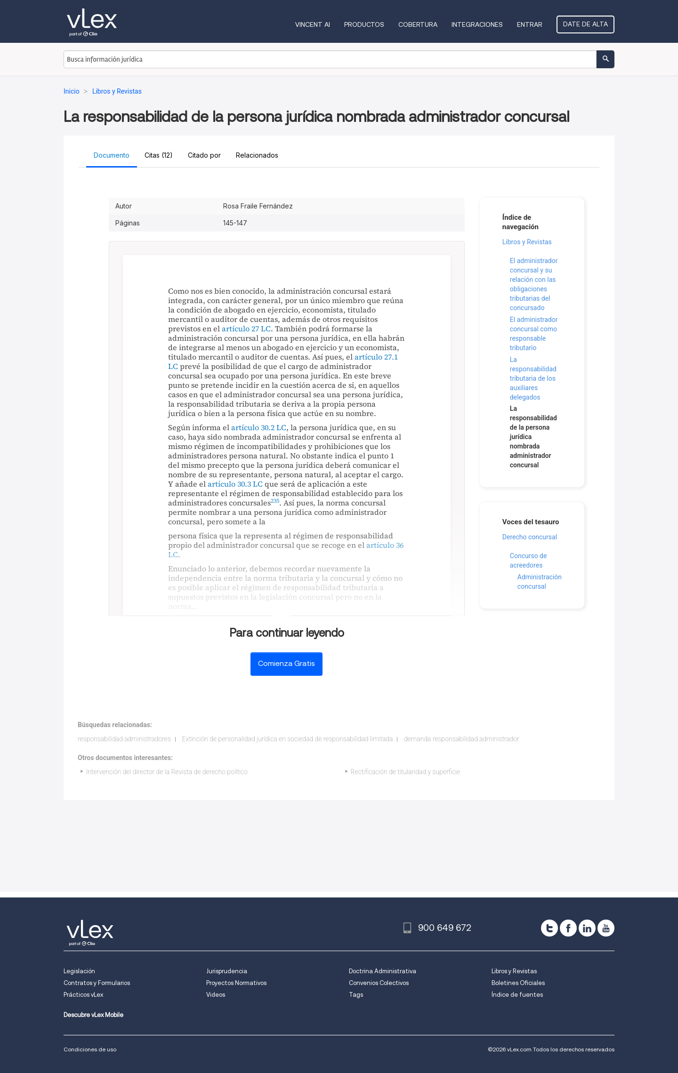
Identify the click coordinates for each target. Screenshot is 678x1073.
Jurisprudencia (226, 971)
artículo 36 (385, 545)
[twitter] (549, 928)
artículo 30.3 (229, 484)
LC (266, 328)
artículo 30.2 (252, 427)
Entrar (529, 24)
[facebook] (568, 928)
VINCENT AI (312, 24)
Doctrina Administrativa (382, 971)
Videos (215, 994)
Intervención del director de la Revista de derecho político (167, 772)
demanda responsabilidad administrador (461, 739)
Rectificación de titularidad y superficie (405, 772)
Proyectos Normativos (236, 982)
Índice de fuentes (517, 994)
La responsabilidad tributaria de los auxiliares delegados (533, 378)
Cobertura (417, 24)
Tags (356, 994)
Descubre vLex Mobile (93, 1014)
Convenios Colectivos (379, 982)
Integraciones (477, 24)
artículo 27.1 (376, 357)
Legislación (79, 971)
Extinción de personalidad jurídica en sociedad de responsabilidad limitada (287, 739)
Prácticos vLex (83, 994)
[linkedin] (587, 928)
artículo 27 (240, 328)
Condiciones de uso (90, 1049)
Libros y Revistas (527, 242)
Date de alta (585, 24)
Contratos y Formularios (97, 982)
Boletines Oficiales (518, 982)
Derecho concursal (529, 537)
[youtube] (605, 928)
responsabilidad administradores (124, 739)
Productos (364, 24)
